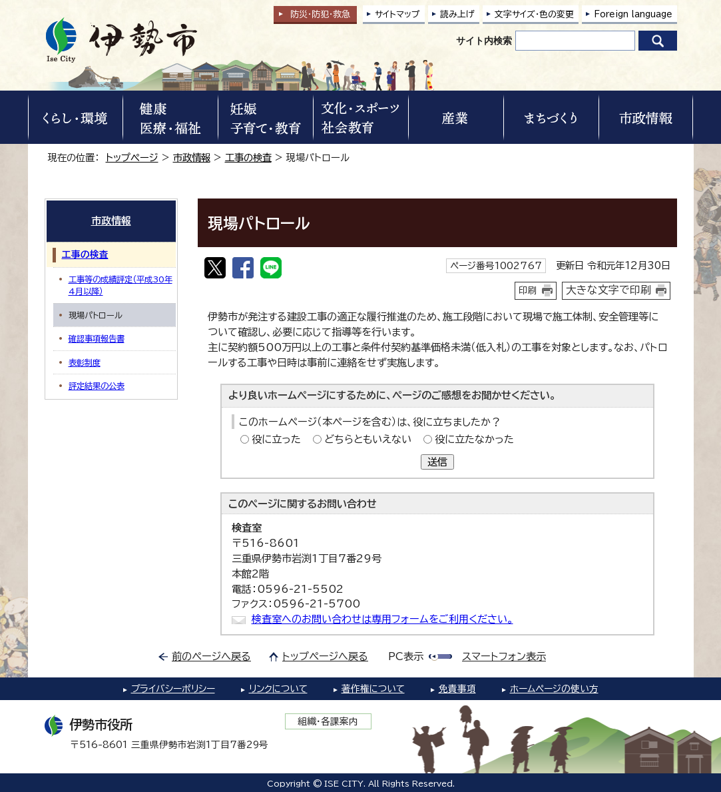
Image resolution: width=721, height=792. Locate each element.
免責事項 (457, 688)
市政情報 (191, 158)
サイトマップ (397, 14)
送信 (437, 462)
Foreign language (633, 14)
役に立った (276, 439)
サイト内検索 (484, 40)
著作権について (373, 688)
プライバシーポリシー (173, 688)
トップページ (132, 158)
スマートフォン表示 (504, 656)
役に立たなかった (474, 439)
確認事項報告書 (96, 338)
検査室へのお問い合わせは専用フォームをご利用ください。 (382, 619)
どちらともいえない (367, 439)
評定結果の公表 (96, 386)
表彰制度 (85, 362)
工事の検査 (248, 158)
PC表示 (405, 656)
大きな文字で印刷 (608, 289)
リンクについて (278, 688)
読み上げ (457, 14)
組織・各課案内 (328, 721)
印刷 (528, 290)
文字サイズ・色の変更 (534, 14)
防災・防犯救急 (320, 14)
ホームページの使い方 (554, 688)
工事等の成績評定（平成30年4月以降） (120, 285)
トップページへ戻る (325, 656)
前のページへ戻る (211, 656)
